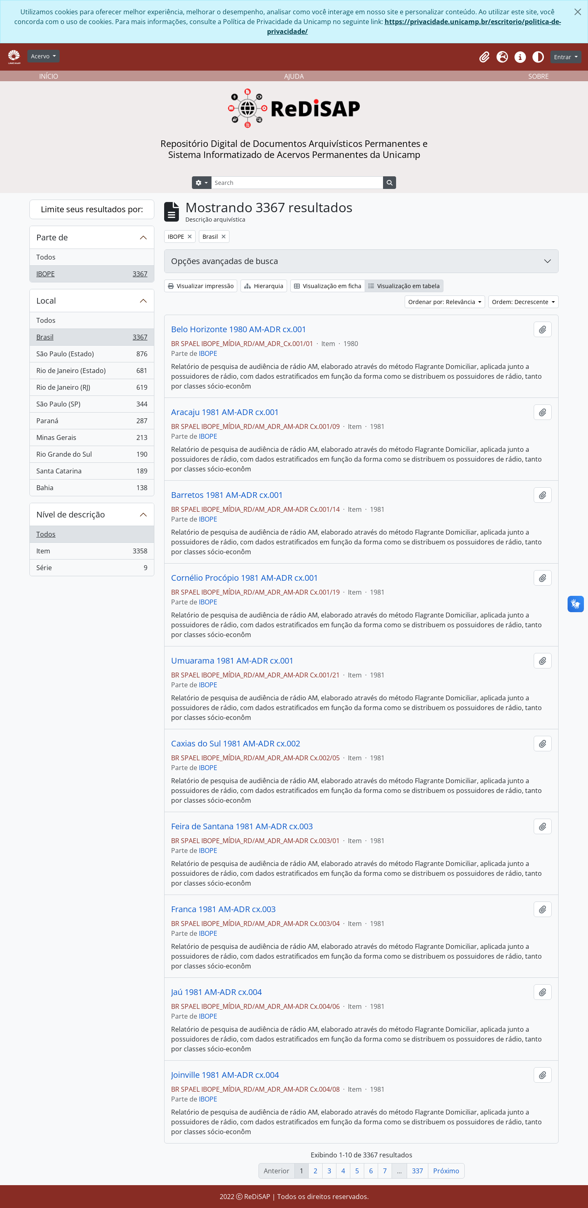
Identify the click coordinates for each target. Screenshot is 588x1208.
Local (46, 300)
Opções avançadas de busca (224, 260)
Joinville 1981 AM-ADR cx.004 (225, 1075)
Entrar (563, 57)
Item (91, 553)
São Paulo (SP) (91, 406)
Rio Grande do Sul (91, 456)
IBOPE (91, 275)
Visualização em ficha (327, 286)
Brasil (91, 339)
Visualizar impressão (201, 286)
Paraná (91, 422)
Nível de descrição (70, 514)
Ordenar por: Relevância (442, 302)
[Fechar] (578, 11)
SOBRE (538, 76)
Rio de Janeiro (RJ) (91, 389)
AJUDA (294, 76)
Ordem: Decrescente (521, 302)
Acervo (41, 56)
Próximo (446, 1170)
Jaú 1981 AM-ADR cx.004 (216, 992)
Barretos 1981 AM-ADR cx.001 (227, 495)
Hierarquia (263, 286)
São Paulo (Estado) (91, 355)
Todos (46, 257)
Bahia (91, 489)
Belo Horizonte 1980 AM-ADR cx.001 (238, 329)
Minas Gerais (91, 439)
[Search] (297, 182)
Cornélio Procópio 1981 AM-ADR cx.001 (244, 578)
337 (417, 1170)
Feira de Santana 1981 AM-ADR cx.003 (242, 826)
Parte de (52, 237)
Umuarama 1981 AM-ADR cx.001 (232, 661)
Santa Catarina (91, 473)
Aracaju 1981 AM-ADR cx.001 (225, 412)
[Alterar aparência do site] (538, 57)
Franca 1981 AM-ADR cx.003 (223, 909)
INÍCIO (48, 76)
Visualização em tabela (404, 286)
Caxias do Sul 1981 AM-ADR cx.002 (235, 743)
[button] (484, 57)
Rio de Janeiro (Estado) (91, 372)
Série (91, 569)
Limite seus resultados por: (92, 209)
